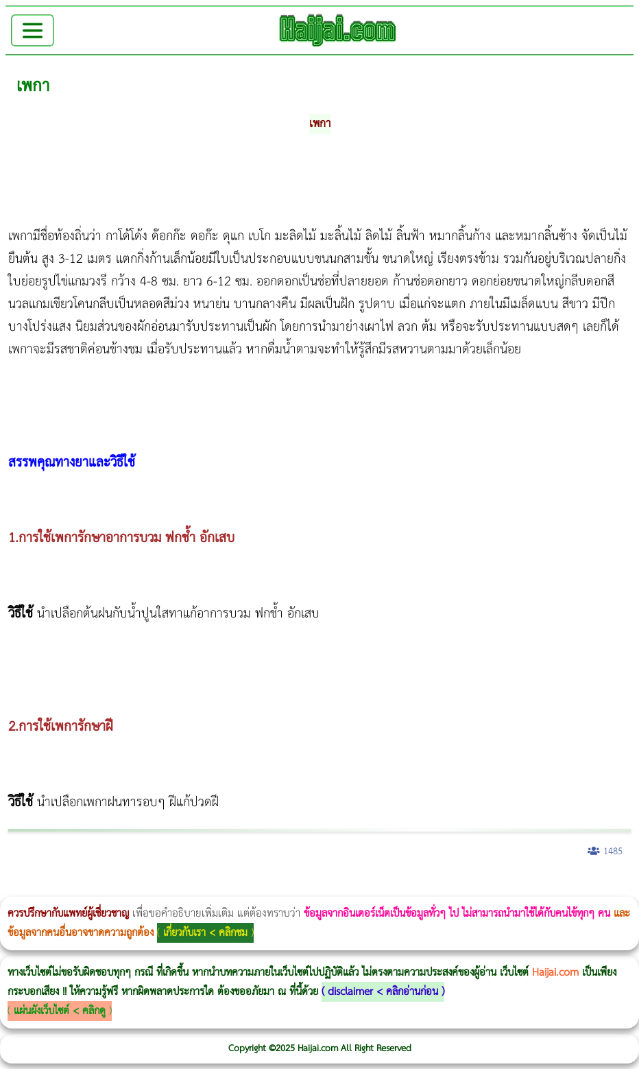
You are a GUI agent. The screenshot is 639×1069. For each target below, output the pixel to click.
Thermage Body (345, 887)
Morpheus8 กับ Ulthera (209, 887)
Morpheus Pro (359, 887)
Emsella (370, 887)
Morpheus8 (186, 887)
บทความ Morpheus (406, 887)
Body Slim (198, 887)
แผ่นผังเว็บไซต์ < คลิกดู (60, 1011)
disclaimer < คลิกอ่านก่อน (383, 992)
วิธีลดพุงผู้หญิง (244, 887)
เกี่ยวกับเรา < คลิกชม (205, 933)
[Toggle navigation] (32, 30)
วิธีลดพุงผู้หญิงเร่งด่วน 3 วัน (194, 887)
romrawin (421, 887)
